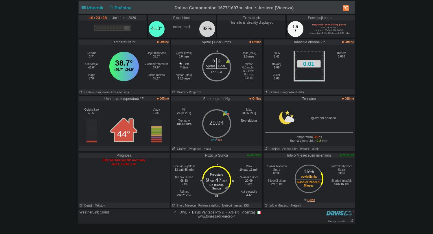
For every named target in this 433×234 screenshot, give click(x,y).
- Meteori (226, 205)
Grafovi (86, 92)
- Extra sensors (119, 92)
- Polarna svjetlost (208, 205)
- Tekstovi (99, 205)
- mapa (206, 149)
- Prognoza (102, 92)
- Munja (314, 149)
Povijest (272, 149)
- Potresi (303, 149)
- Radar (299, 92)
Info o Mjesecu (183, 205)
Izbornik (94, 7)
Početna (120, 7)
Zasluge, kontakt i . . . (340, 221)
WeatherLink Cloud (94, 212)
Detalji (86, 205)
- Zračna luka (289, 149)
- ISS (245, 205)
